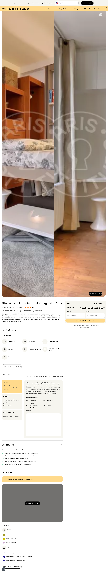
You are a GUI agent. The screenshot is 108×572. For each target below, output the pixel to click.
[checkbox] (100, 14)
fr (100, 9)
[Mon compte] (105, 9)
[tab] (47, 8)
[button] (4, 569)
